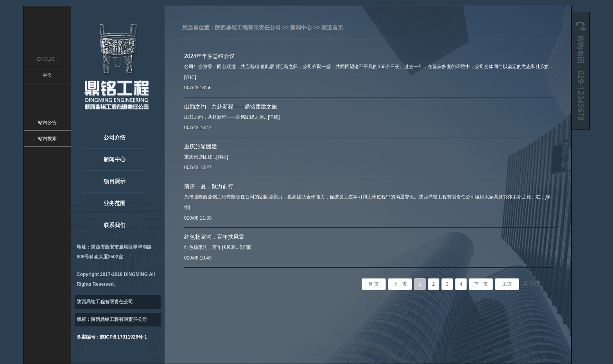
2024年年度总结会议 (209, 56)
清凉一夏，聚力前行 (208, 186)
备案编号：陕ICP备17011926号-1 (112, 337)
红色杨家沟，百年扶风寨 (214, 237)
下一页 (481, 284)
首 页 (373, 284)
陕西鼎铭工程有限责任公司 (248, 27)
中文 (47, 75)
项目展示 (114, 181)
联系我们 (114, 225)
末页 (507, 284)
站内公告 (47, 122)
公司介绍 (114, 137)
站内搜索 (47, 138)
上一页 (400, 284)
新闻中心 (114, 159)
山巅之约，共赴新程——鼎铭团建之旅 (230, 106)
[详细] (190, 77)
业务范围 (114, 203)
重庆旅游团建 (200, 146)
